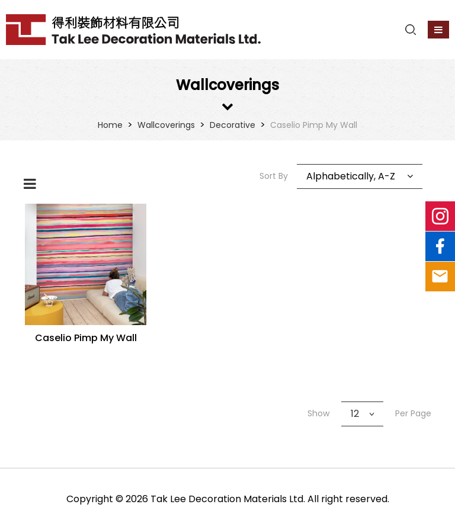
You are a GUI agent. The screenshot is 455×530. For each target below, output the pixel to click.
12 (355, 413)
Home (110, 125)
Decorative (232, 125)
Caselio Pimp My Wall (313, 125)
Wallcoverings (166, 125)
